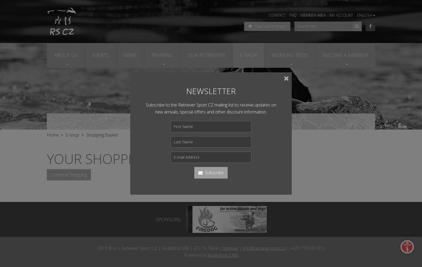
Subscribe (211, 173)
